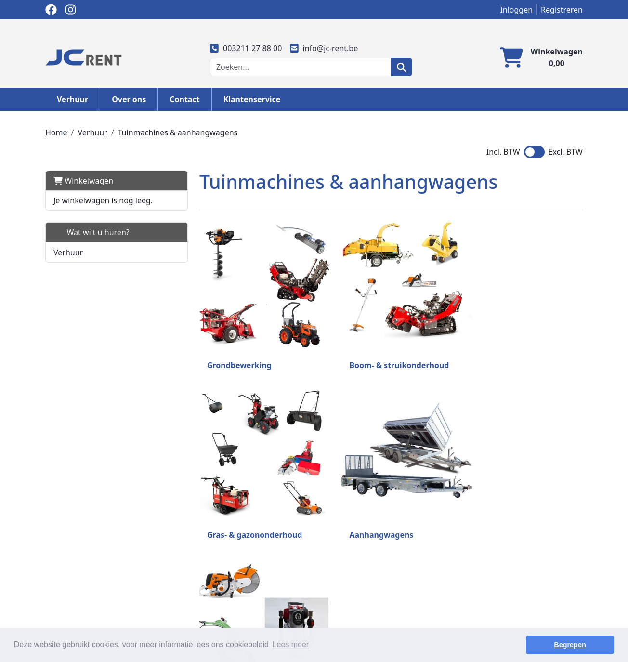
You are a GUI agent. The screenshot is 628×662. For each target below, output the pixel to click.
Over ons (129, 99)
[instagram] (70, 9)
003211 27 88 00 (246, 48)
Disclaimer (339, 618)
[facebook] (51, 9)
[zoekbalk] (300, 67)
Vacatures (475, 618)
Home (56, 132)
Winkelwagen (83, 180)
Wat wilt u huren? (91, 232)
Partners (198, 606)
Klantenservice (252, 99)
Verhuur (72, 99)
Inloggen (516, 9)
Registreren (562, 9)
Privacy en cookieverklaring (369, 606)
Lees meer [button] (291, 644)
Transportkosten (349, 595)
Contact (184, 99)
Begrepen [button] (580, 645)
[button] (158, 252)
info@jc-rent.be (323, 48)
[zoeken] (401, 67)
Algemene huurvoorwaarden (235, 618)
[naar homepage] (83, 56)
